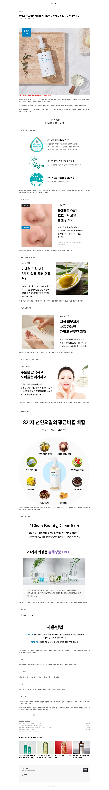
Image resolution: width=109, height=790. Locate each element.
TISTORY (55, 787)
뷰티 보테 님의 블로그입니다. (29, 771)
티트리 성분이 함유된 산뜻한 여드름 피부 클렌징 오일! (30, 725)
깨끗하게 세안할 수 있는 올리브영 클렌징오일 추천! (29, 723)
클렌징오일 (27, 721)
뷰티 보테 (54, 3)
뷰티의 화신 (21, 721)
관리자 (60, 787)
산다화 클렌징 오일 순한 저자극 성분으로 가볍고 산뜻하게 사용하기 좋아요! (34, 727)
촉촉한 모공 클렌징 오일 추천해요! (26, 729)
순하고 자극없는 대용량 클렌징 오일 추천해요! (28, 731)
